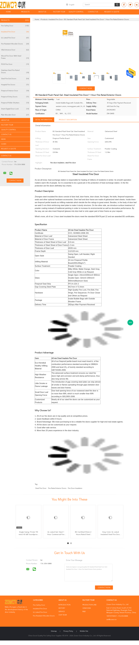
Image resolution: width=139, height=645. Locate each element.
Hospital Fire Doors (15, 85)
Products (25, 12)
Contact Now (86, 88)
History (61, 608)
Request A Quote (111, 12)
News (3, 139)
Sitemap (54, 631)
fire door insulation (75, 488)
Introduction (64, 605)
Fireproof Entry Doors (15, 97)
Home (8, 12)
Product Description (68, 120)
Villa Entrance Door (15, 50)
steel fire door (40, 488)
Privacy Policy (68, 631)
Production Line (89, 605)
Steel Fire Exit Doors (15, 79)
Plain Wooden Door (15, 115)
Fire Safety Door (15, 26)
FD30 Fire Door (15, 64)
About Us (42, 12)
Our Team (62, 615)
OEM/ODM (86, 608)
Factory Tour (59, 12)
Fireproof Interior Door (15, 91)
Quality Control (76, 12)
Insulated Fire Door (15, 32)
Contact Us (93, 12)
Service (61, 611)
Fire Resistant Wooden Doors (15, 44)
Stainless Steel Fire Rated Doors (15, 72)
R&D (84, 611)
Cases (3, 144)
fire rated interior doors (57, 488)
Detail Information (43, 120)
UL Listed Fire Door (15, 38)
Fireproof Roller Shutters (15, 103)
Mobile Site (84, 631)
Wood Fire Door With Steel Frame (15, 57)
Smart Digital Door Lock (15, 109)
